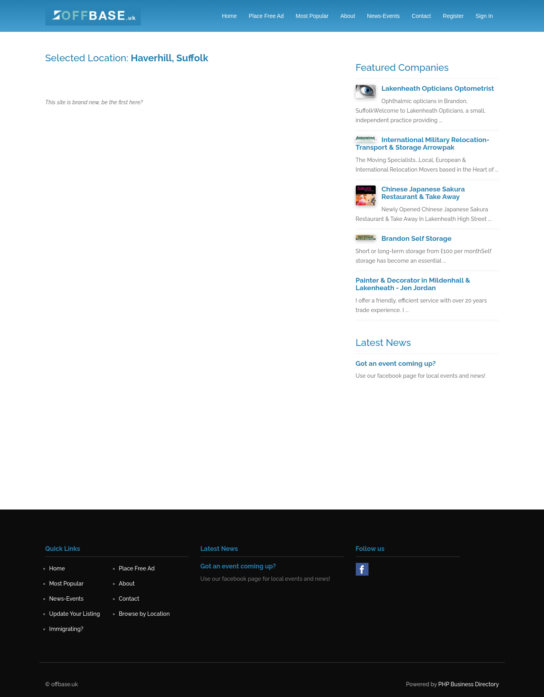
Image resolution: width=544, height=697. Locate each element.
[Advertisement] (427, 453)
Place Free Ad (266, 16)
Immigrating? (66, 628)
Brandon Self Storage (416, 238)
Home (229, 16)
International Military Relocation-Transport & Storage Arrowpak (422, 143)
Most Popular (312, 16)
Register (453, 16)
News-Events (383, 16)
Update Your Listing (74, 613)
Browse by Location (144, 613)
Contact (421, 16)
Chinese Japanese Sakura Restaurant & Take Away (423, 192)
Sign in (484, 16)
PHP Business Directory (468, 683)
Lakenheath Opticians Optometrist (437, 88)
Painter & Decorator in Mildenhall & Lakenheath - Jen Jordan (412, 283)
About (347, 16)
